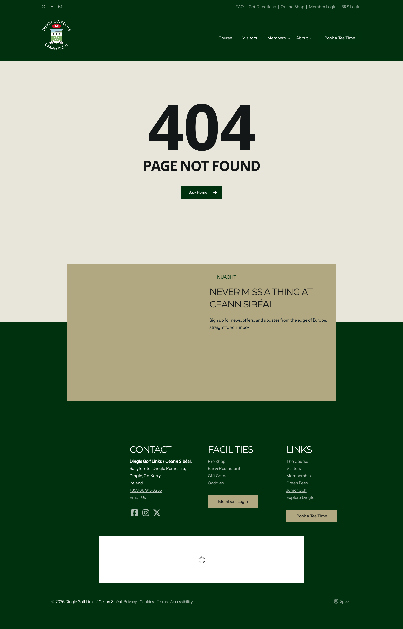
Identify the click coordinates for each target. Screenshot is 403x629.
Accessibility (181, 601)
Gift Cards (217, 475)
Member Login (323, 7)
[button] (233, 501)
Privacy (130, 601)
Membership (298, 475)
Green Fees (297, 482)
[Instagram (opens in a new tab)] (146, 512)
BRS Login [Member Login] (351, 7)
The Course (297, 461)
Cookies (147, 601)
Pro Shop (216, 461)
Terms (162, 601)
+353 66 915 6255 (146, 490)
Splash (343, 601)
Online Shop (292, 7)
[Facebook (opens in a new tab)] (134, 512)
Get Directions (262, 7)
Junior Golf (296, 490)
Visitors (293, 468)
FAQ (239, 7)
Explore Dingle (300, 497)
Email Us (138, 497)
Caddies (216, 482)
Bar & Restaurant (224, 468)
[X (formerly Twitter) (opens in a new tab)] (157, 512)
